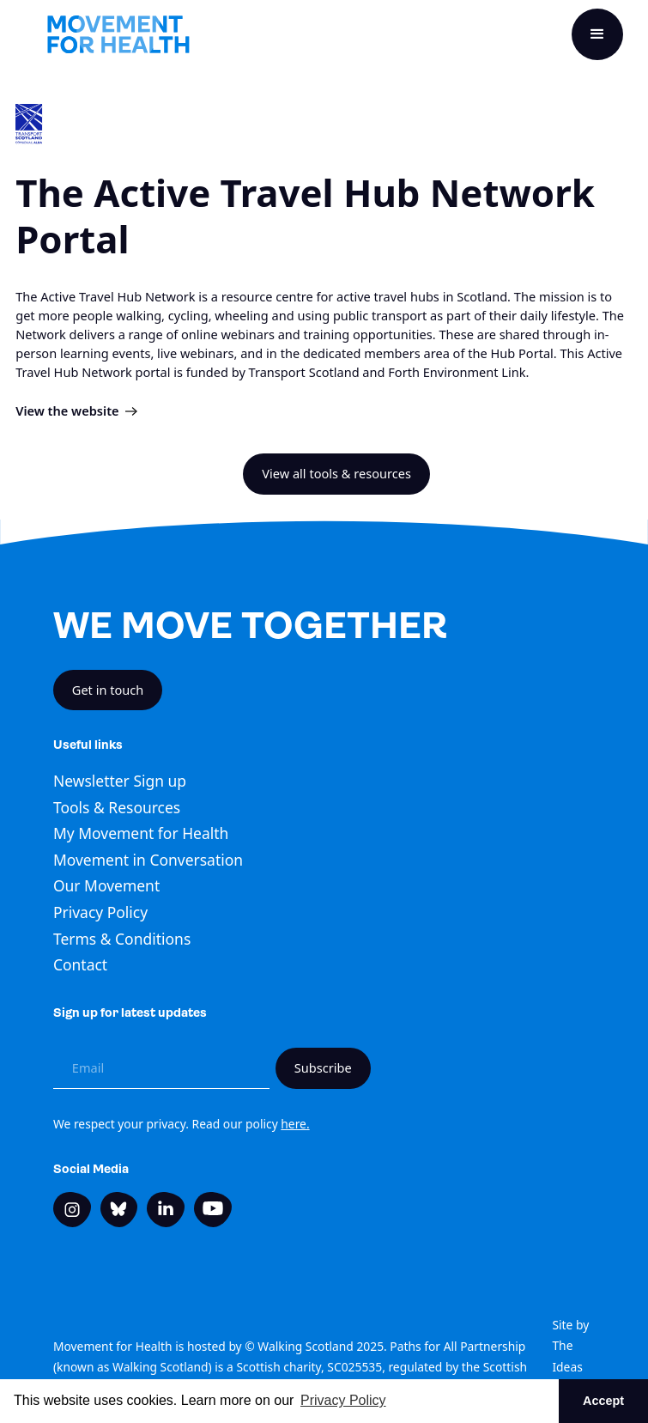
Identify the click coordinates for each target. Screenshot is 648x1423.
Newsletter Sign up (119, 780)
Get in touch (107, 689)
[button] (597, 34)
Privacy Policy (100, 912)
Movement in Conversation (148, 859)
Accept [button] (603, 1401)
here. (295, 1124)
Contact (80, 964)
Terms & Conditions (122, 938)
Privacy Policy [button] (343, 1400)
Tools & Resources (116, 807)
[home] (119, 34)
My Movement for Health (140, 833)
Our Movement (106, 885)
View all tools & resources (336, 473)
